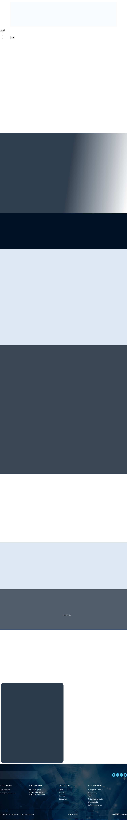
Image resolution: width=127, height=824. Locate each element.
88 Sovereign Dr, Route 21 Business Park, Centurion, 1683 (37, 796)
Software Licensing (11, 113)
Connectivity (8, 59)
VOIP (6, 70)
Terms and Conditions (119, 818)
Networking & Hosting (12, 86)
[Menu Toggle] (2, 30)
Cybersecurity (9, 97)
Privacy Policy (73, 818)
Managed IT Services (12, 43)
